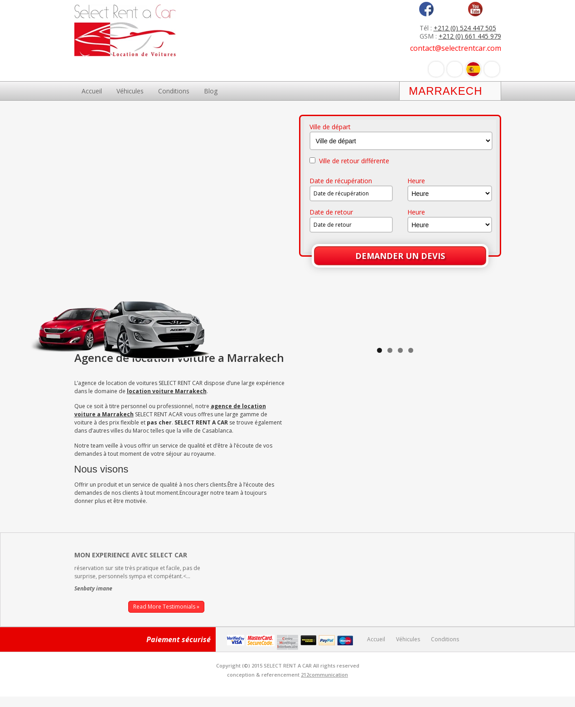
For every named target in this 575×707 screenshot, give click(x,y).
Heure (416, 181)
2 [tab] (389, 497)
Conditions (173, 91)
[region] (395, 414)
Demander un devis (400, 255)
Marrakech (445, 91)
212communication (324, 685)
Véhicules (130, 91)
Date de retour (331, 212)
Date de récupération (340, 181)
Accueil (92, 91)
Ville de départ (330, 127)
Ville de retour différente (349, 161)
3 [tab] (400, 497)
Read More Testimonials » (166, 617)
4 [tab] (410, 497)
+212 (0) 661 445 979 (470, 36)
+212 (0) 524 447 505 (465, 28)
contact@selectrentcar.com (455, 48)
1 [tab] (379, 497)
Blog (210, 91)
